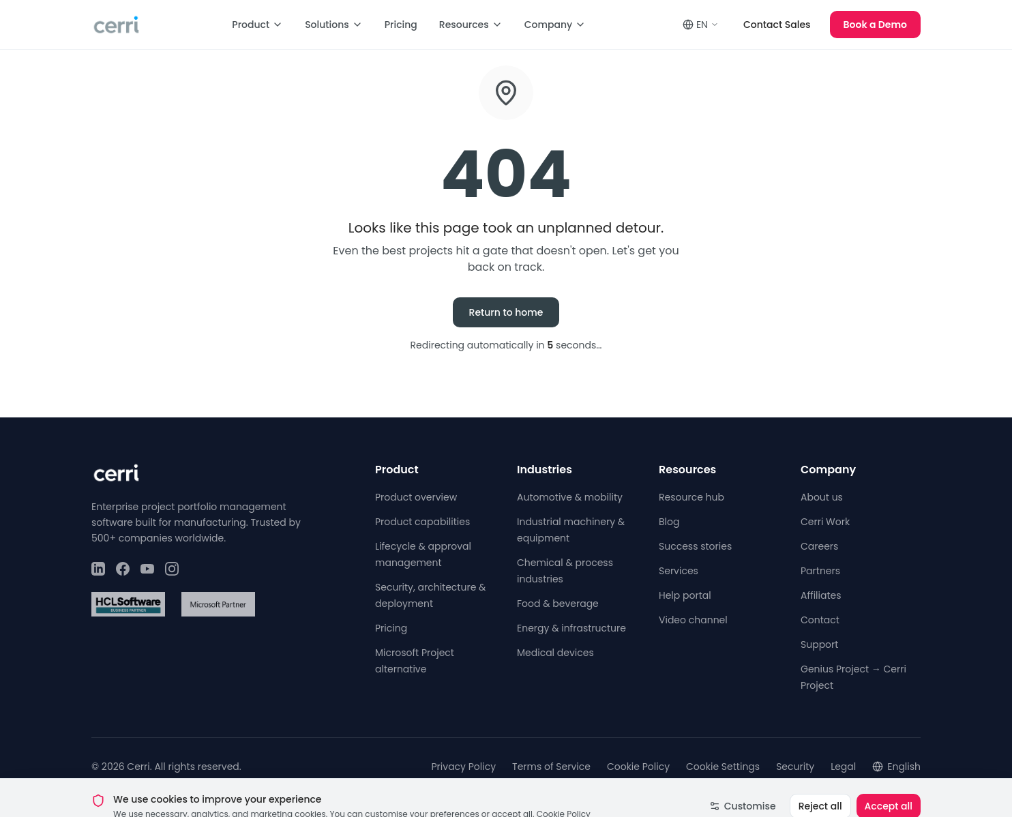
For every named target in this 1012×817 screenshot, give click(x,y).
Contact (820, 620)
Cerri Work (825, 522)
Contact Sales (777, 24)
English (896, 766)
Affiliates (821, 595)
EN (701, 24)
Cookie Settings (723, 766)
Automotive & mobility (570, 497)
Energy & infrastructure (571, 628)
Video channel (693, 620)
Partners (820, 571)
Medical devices (555, 652)
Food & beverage (558, 603)
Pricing (401, 24)
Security (795, 766)
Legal (843, 766)
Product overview (416, 497)
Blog (669, 522)
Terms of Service (551, 766)
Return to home (506, 312)
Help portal (685, 595)
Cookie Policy (638, 766)
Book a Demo (875, 24)
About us (822, 497)
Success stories (695, 546)
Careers (819, 546)
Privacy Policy (464, 766)
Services (678, 571)
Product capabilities (422, 522)
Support (819, 644)
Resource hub (691, 497)
